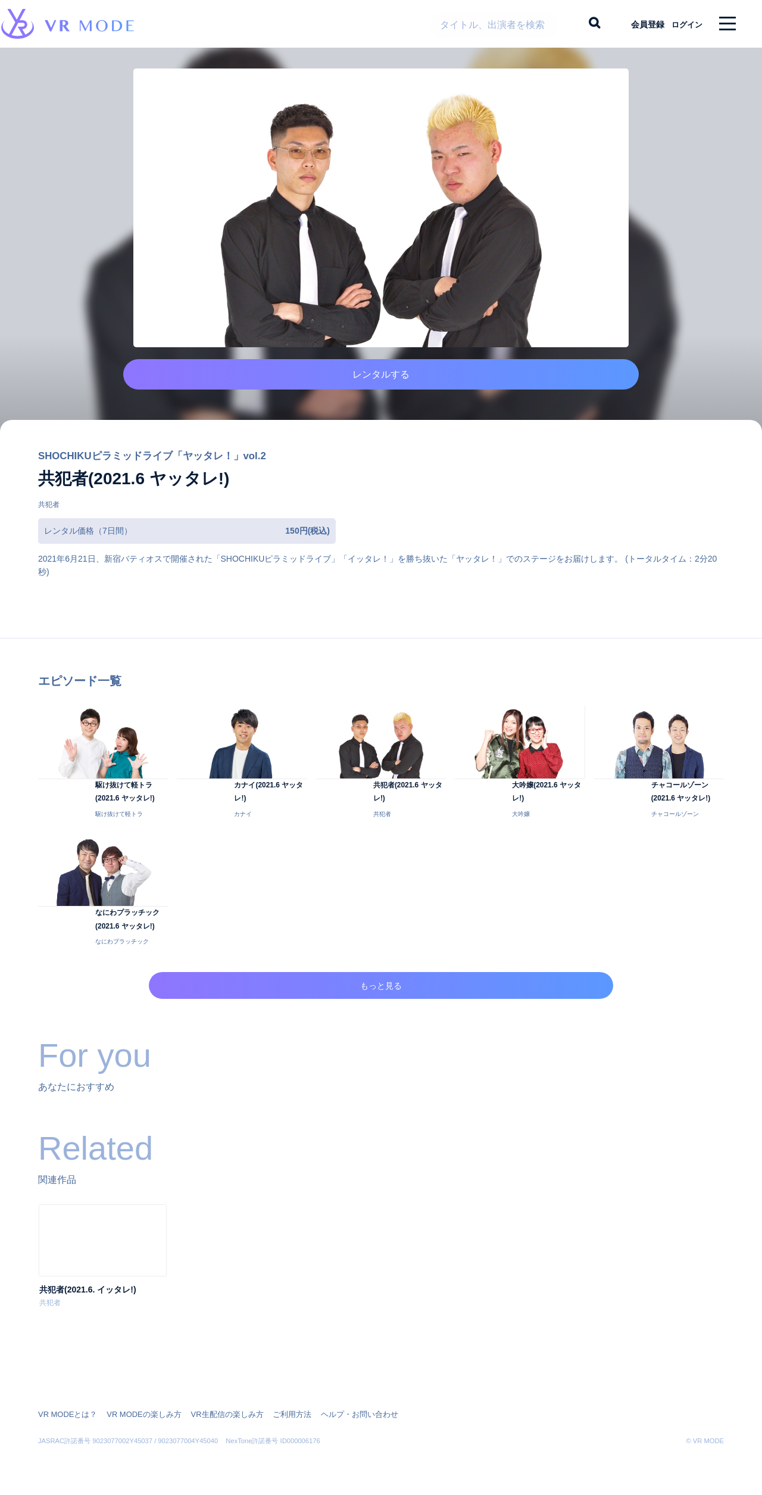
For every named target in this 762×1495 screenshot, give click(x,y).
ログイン (681, 24)
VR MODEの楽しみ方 (136, 1414)
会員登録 (637, 24)
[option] (102, 1298)
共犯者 (49, 522)
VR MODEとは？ (65, 1414)
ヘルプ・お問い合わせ (338, 1414)
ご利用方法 (275, 1414)
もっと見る (381, 1019)
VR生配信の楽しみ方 (214, 1414)
